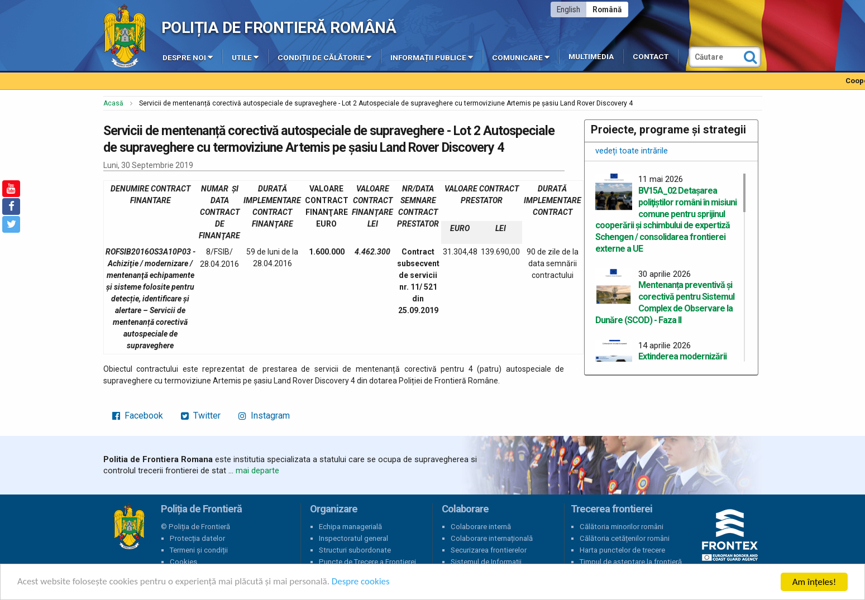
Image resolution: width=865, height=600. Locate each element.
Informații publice (431, 56)
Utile (245, 56)
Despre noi (188, 56)
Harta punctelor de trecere (622, 550)
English (568, 9)
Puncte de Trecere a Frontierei (367, 562)
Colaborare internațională (492, 538)
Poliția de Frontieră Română (278, 27)
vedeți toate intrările (631, 151)
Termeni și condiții (199, 550)
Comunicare (520, 56)
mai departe (257, 470)
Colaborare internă (481, 526)
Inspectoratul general (353, 538)
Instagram (264, 415)
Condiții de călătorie (324, 56)
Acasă (113, 103)
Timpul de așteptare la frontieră (631, 562)
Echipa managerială (350, 526)
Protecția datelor (197, 538)
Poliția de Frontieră (129, 526)
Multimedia (591, 56)
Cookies (183, 562)
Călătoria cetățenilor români (625, 538)
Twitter (201, 415)
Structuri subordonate (355, 550)
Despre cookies (362, 582)
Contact (650, 56)
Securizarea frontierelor (489, 550)
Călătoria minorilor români (621, 526)
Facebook (137, 415)
